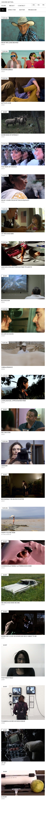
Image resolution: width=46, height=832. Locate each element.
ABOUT (12, 5)
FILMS (3, 5)
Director (12, 10)
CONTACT (21, 5)
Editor (22, 10)
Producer (32, 10)
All (3, 10)
